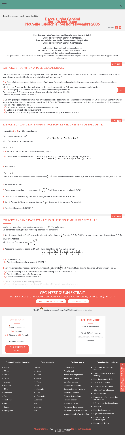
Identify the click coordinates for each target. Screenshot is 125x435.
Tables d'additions (71, 378)
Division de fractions (72, 396)
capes (6, 407)
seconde (7, 385)
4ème (6, 374)
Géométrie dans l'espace (104, 390)
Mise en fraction (70, 400)
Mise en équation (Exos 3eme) (106, 403)
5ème (6, 371)
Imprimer (17, 331)
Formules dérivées (101, 423)
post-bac (8, 400)
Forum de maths (47, 362)
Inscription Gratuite (51, 301)
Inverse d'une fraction (73, 403)
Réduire (10, 335)
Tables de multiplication (73, 374)
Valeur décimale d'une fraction (76, 414)
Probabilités (98, 406)
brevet (7, 382)
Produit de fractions (72, 392)
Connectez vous (17, 349)
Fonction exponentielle (103, 379)
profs (36, 410)
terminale (8, 392)
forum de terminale (90, 326)
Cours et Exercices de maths (17, 362)
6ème (6, 367)
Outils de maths (77, 362)
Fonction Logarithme (102, 410)
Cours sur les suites (102, 383)
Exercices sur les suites (103, 386)
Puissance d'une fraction (74, 407)
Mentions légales (41, 429)
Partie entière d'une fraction (75, 410)
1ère (6, 389)
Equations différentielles (104, 414)
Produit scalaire (100, 393)
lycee (36, 385)
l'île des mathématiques (81, 429)
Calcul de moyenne (71, 382)
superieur (38, 400)
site (35, 403)
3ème (6, 378)
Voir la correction (17, 327)
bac (5, 396)
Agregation (8, 410)
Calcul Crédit (69, 371)
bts (5, 403)
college (37, 367)
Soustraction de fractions (74, 389)
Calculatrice (69, 367)
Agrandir (23, 335)
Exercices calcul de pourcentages (101, 418)
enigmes (37, 407)
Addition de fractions (72, 385)
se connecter (78, 301)
